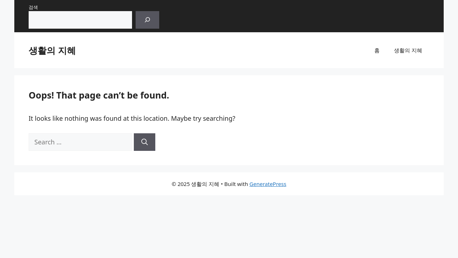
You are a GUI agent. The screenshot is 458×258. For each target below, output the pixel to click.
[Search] (144, 142)
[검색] (147, 20)
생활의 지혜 (52, 50)
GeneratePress (267, 183)
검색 (33, 7)
